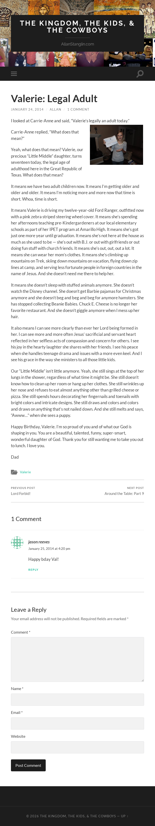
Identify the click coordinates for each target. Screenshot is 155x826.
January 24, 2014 (27, 109)
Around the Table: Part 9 (124, 491)
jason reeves (39, 541)
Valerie (25, 472)
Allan (55, 109)
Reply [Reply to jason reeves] (33, 569)
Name (17, 688)
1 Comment (78, 109)
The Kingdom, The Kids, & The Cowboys (77, 26)
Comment (20, 632)
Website (18, 736)
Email (17, 712)
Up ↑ (124, 816)
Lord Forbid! (23, 491)
